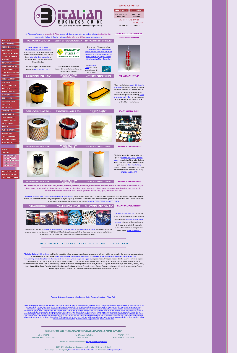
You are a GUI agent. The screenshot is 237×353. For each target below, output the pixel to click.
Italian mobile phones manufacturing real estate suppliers (52, 307)
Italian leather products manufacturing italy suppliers (85, 310)
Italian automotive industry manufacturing (102, 305)
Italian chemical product (116, 315)
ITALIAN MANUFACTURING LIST (129, 206)
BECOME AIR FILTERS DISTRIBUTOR (98, 41)
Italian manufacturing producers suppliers (48, 312)
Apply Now (38, 69)
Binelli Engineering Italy (114, 350)
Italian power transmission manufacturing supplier (113, 312)
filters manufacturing (134, 165)
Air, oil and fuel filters (104, 34)
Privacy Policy (111, 297)
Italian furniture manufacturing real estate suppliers (86, 309)
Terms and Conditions (98, 297)
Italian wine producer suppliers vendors (115, 314)
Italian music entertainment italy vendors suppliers (79, 312)
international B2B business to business (63, 317)
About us (54, 297)
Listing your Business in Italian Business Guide (74, 297)
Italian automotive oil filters (76, 37)
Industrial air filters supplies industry (99, 49)
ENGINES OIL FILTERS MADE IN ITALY (68, 41)
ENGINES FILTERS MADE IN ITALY (38, 76)
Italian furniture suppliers (130, 317)
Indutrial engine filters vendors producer (98, 54)
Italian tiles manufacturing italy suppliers (54, 314)
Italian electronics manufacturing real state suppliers (89, 307)
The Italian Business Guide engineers (36, 254)
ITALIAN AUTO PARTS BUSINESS (129, 146)
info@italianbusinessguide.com (96, 342)
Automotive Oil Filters (52, 34)
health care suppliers (107, 319)
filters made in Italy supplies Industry (98, 57)
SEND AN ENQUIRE (134, 231)
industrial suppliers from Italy (44, 259)
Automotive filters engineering (40, 57)
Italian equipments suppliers (81, 259)
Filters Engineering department (125, 213)
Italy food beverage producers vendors (55, 309)
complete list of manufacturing (53, 229)
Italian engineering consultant (118, 307)
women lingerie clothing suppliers (111, 256)
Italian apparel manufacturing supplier (51, 305)
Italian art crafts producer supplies (76, 305)
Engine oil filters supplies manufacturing (98, 52)
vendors (73, 229)
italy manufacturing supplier (134, 315)
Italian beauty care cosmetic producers (36, 317)
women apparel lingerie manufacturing (67, 256)
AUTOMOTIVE (68, 76)
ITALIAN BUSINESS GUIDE (128, 111)
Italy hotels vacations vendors (113, 309)
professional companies (87, 229)
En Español (46, 69)
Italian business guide (31, 305)
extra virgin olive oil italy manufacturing (90, 317)
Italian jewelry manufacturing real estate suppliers (50, 310)
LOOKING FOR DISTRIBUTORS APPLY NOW (103, 201)
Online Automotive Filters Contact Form (99, 59)
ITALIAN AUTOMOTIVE (38, 41)
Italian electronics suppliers (90, 256)
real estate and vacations (62, 259)
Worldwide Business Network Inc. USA (81, 350)
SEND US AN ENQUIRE (129, 172)
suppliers (67, 229)
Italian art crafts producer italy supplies (66, 315)
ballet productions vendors (113, 317)
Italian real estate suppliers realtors (87, 319)
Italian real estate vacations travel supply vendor (84, 314)
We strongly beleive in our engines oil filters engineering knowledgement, (48, 196)
